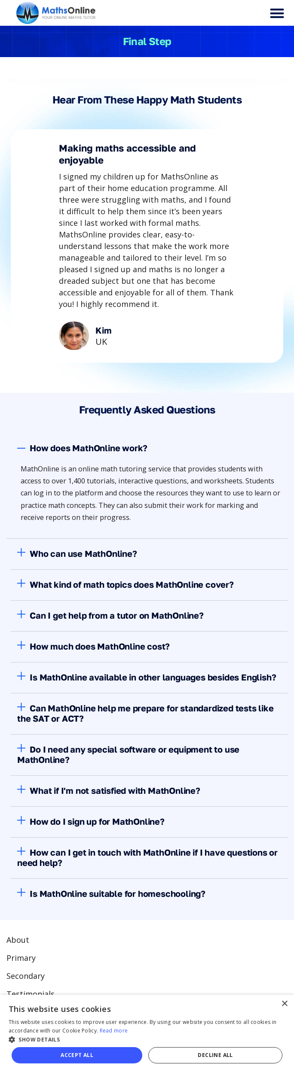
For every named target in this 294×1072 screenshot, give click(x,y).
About (17, 940)
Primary (21, 958)
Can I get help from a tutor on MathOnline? (117, 615)
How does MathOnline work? (88, 448)
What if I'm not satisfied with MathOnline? (115, 790)
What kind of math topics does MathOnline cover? (132, 584)
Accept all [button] (77, 1055)
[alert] (147, 1033)
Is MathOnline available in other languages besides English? (153, 677)
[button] (277, 13)
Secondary (25, 976)
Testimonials (30, 994)
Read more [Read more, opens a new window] (114, 1030)
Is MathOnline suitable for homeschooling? (117, 893)
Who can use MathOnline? (83, 553)
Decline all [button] (215, 1055)
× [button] (284, 1004)
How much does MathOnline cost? (100, 646)
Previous (96, 366)
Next (198, 366)
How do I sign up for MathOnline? (97, 821)
